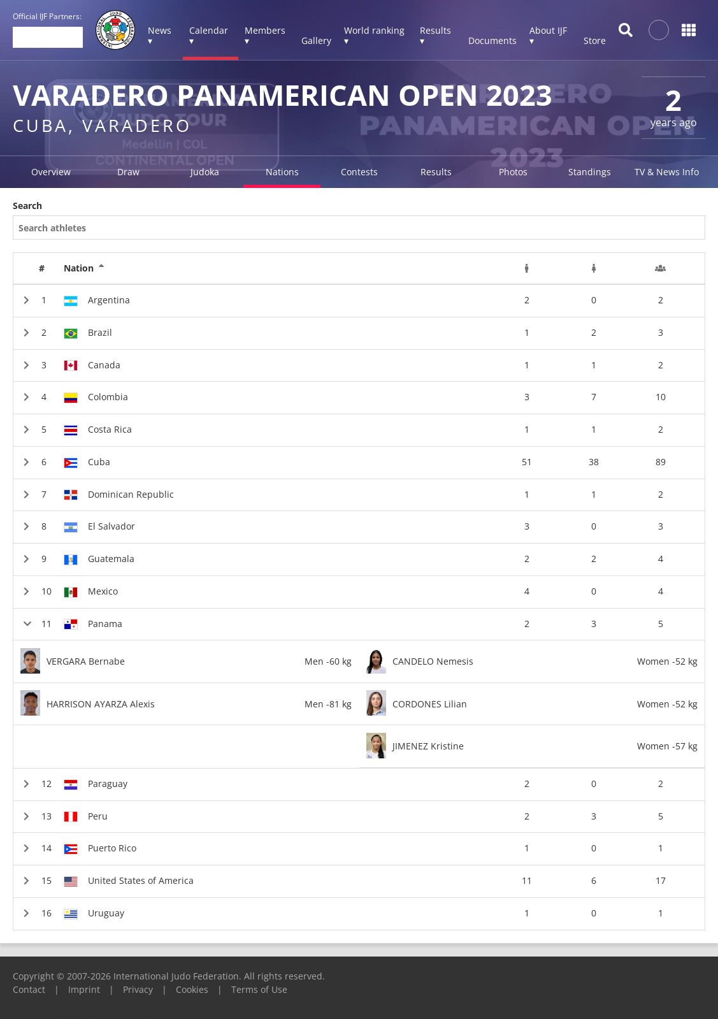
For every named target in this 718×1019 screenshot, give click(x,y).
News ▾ (159, 35)
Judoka (204, 172)
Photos (513, 172)
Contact (29, 989)
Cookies (192, 989)
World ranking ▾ (374, 35)
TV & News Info (667, 172)
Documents (492, 40)
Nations (282, 172)
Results (436, 172)
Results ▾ (435, 35)
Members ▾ (265, 35)
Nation (84, 268)
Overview (51, 172)
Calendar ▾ (208, 35)
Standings (589, 172)
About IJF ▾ (548, 35)
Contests (359, 172)
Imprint (84, 989)
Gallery (316, 40)
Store (595, 40)
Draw (128, 172)
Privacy (138, 989)
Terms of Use (259, 989)
